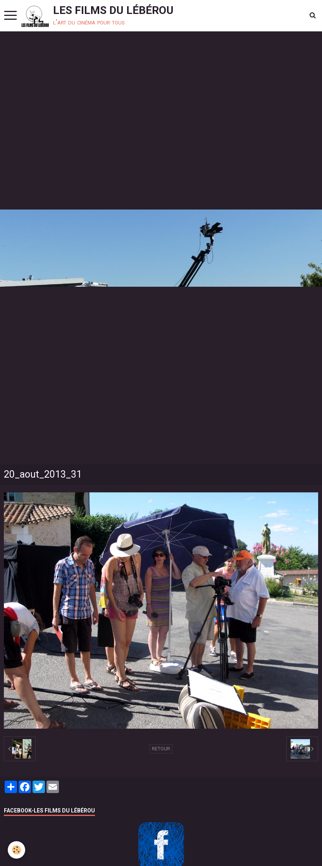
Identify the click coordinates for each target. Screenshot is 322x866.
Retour (161, 749)
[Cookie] (16, 850)
